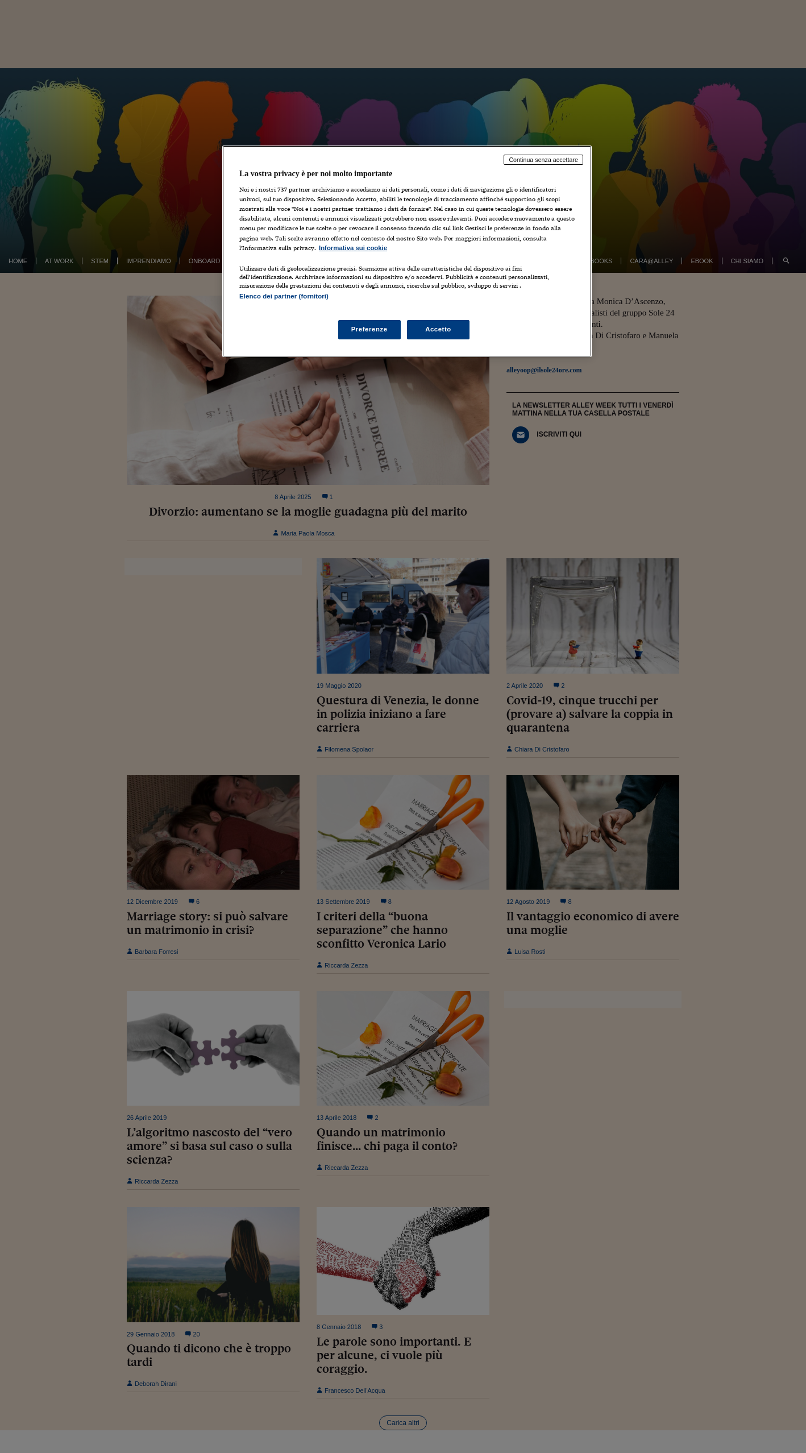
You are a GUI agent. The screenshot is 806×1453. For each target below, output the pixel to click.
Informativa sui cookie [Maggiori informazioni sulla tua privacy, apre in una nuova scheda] (353, 247)
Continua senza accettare (543, 159)
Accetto (438, 329)
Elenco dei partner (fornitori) (284, 296)
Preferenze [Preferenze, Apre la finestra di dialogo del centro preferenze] (369, 329)
